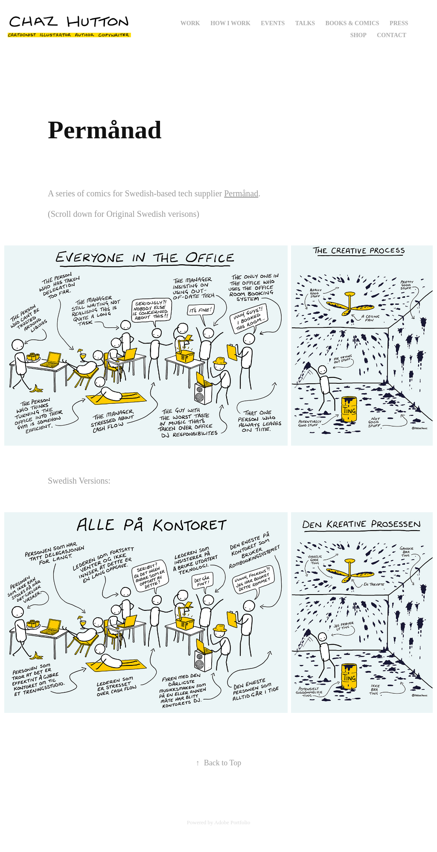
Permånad (241, 193)
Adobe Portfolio (232, 822)
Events (273, 23)
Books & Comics (352, 23)
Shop (358, 35)
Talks (305, 23)
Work (190, 23)
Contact (391, 35)
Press (399, 23)
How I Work (230, 23)
